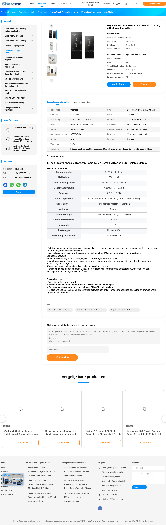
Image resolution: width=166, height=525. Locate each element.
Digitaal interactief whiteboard (18, 66)
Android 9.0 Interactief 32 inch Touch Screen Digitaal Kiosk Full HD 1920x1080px (103, 434)
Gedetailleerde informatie (58, 102)
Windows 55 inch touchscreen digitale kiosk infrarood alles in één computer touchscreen (21, 434)
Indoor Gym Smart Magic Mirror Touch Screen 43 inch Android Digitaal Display (23, 139)
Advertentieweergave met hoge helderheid (18, 73)
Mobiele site (6, 491)
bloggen (4, 487)
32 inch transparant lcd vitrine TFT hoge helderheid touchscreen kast (76, 497)
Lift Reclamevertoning (18, 78)
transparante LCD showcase (18, 109)
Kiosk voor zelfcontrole (18, 36)
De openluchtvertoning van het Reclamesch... (18, 85)
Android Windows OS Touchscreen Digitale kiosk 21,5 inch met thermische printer (41, 471)
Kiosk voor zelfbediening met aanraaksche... (18, 30)
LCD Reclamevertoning (18, 102)
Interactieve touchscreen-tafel (18, 92)
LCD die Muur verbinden (18, 98)
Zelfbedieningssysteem (18, 45)
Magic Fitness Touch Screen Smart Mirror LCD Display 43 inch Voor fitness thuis (42, 497)
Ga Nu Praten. (154, 4)
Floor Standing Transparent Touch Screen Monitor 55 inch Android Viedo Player (76, 471)
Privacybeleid (7, 494)
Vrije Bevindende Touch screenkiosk (124, 310)
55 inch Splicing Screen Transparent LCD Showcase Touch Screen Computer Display (77, 484)
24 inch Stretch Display (23, 127)
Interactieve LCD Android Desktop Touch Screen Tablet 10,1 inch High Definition (144, 434)
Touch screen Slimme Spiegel (60, 310)
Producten (5, 471)
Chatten (19, 192)
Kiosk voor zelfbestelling (18, 40)
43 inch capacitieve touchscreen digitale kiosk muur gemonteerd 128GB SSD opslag (60, 434)
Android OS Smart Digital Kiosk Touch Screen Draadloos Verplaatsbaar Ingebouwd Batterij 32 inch (22, 148)
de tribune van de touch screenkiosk (91, 310)
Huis (3, 468)
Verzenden (62, 357)
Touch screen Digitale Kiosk (18, 51)
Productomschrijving (81, 102)
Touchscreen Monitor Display (18, 59)
